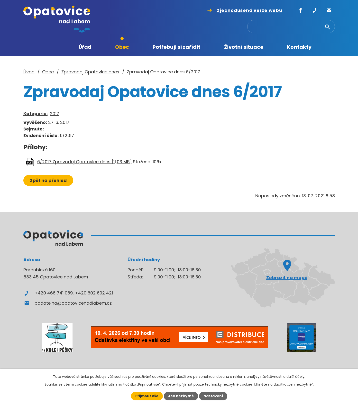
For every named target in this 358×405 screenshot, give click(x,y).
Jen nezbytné (181, 396)
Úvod (52, 47)
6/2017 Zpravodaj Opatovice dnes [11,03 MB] (84, 162)
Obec (122, 47)
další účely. (295, 376)
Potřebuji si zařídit (176, 47)
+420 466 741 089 (54, 293)
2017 (54, 114)
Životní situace (243, 47)
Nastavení (213, 396)
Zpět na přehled (48, 180)
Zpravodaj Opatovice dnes (90, 72)
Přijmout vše (146, 396)
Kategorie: (35, 114)
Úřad (85, 47)
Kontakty (299, 47)
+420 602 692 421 (94, 293)
